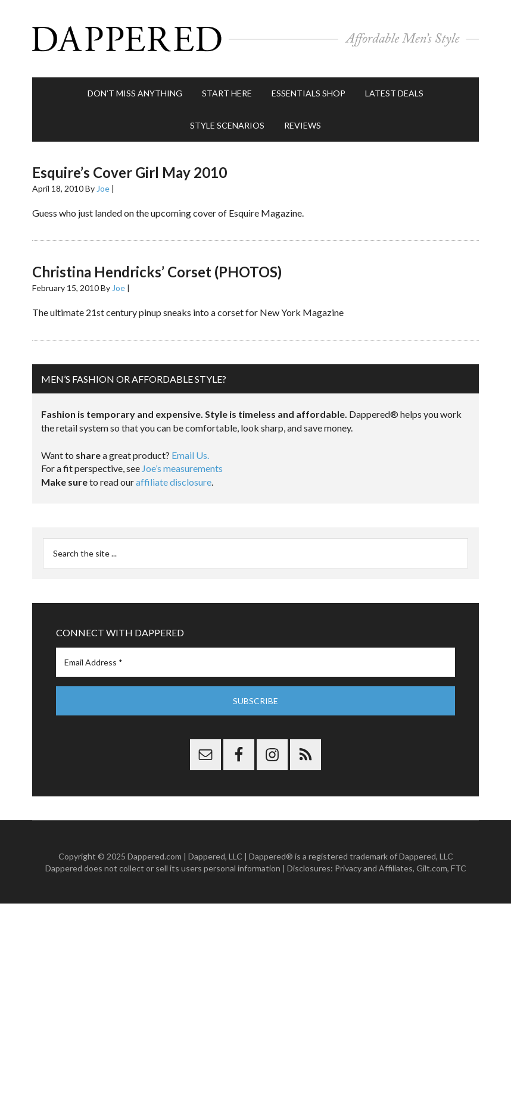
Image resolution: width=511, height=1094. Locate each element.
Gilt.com (431, 868)
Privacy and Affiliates (374, 868)
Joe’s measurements (182, 468)
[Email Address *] (255, 662)
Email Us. (190, 455)
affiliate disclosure (173, 481)
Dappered (255, 38)
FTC (458, 868)
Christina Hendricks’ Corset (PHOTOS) (157, 271)
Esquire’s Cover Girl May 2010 (129, 172)
